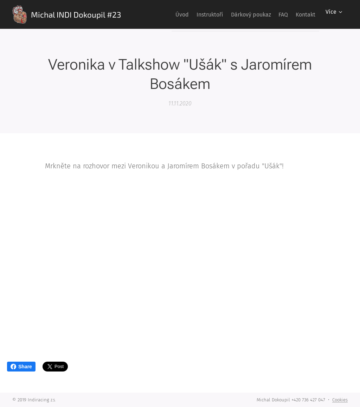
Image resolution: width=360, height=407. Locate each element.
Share (21, 366)
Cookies (340, 399)
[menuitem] (160, 14)
